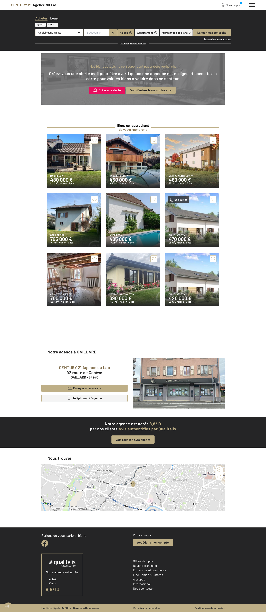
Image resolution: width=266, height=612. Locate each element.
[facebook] (44, 543)
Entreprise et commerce (149, 570)
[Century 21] (34, 5)
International (141, 584)
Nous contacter (143, 588)
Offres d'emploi (143, 561)
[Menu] (252, 4)
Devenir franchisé (145, 565)
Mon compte (230, 5)
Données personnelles (146, 608)
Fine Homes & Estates (148, 575)
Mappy (73, 509)
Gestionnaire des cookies (209, 608)
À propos (139, 579)
